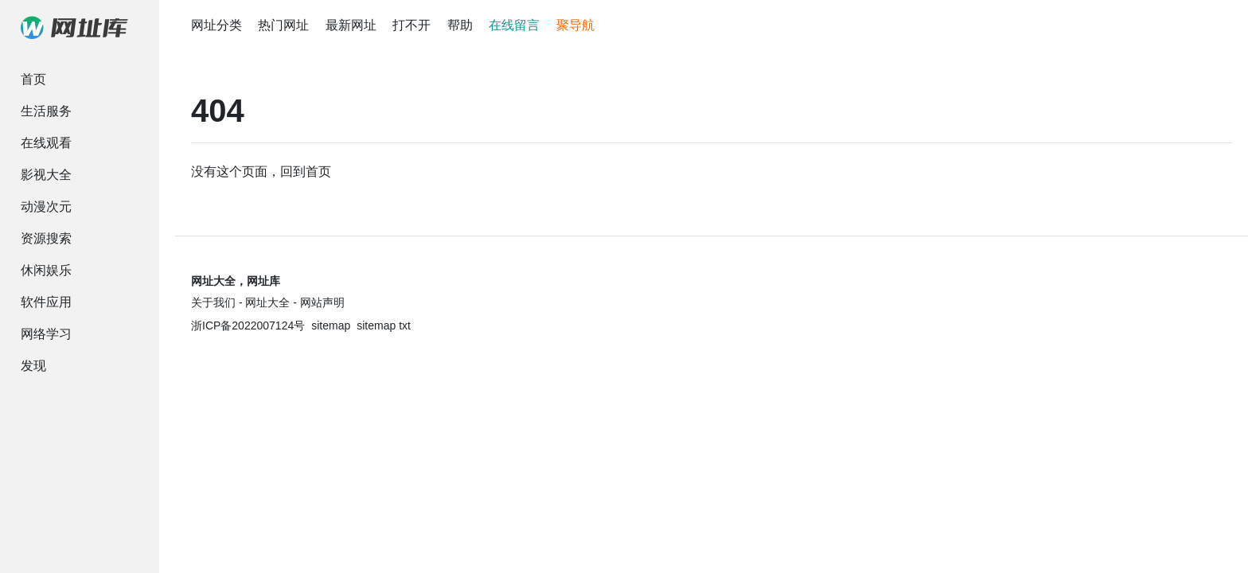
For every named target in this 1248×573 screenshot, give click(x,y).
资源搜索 (46, 238)
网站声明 (322, 302)
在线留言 (514, 25)
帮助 (460, 25)
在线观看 (46, 143)
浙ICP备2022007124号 (248, 325)
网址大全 (267, 302)
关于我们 (213, 302)
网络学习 (46, 334)
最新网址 (351, 25)
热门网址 (283, 25)
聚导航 (575, 25)
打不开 (411, 25)
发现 (33, 365)
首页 (33, 79)
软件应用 (46, 302)
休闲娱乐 (46, 270)
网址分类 (216, 25)
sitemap (330, 325)
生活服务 (46, 111)
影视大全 (46, 174)
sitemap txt (384, 325)
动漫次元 (46, 206)
